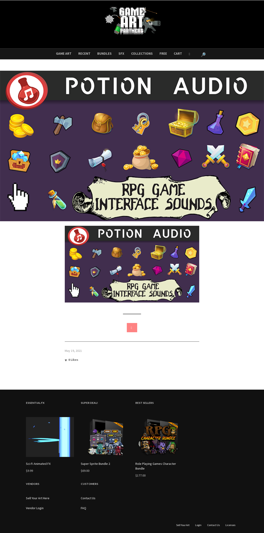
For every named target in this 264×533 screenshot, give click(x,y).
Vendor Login (35, 508)
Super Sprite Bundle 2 (95, 464)
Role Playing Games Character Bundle (155, 466)
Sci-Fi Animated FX (38, 464)
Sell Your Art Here (37, 498)
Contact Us (88, 498)
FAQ (83, 508)
